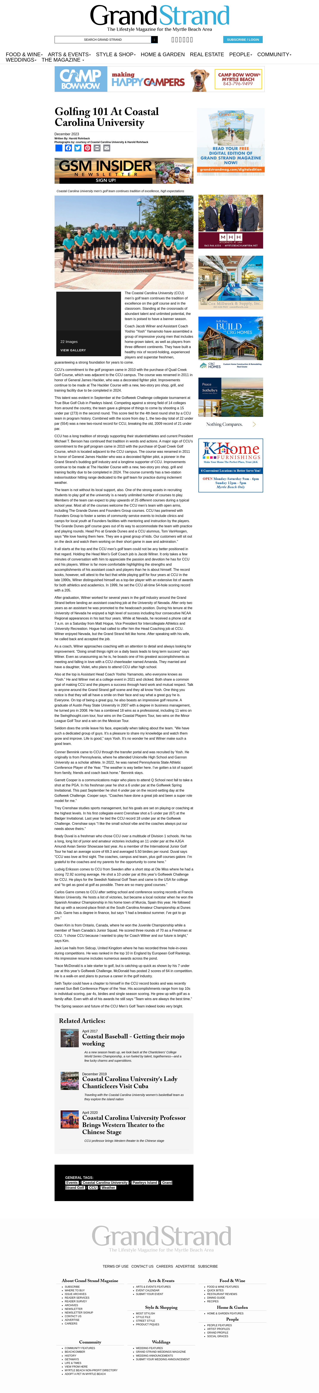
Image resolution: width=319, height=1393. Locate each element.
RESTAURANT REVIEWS (222, 1294)
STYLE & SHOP (115, 54)
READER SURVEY (76, 1301)
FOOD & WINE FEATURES (223, 1286)
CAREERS (164, 1266)
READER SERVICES (77, 1297)
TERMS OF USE (116, 1266)
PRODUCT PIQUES (147, 1324)
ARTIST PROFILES (218, 1329)
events (72, 1182)
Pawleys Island (145, 1182)
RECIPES (213, 1301)
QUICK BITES (215, 1290)
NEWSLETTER (74, 1309)
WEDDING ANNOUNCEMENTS (154, 1355)
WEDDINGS (21, 59)
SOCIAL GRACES (217, 1336)
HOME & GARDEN (163, 54)
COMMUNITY (274, 54)
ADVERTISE (185, 1266)
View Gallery (73, 350)
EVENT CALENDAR (147, 1290)
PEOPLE (240, 54)
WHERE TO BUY (75, 1290)
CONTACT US (142, 1266)
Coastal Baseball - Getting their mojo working (133, 1041)
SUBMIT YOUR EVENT (149, 1294)
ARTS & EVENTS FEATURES (153, 1286)
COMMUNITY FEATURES (80, 1348)
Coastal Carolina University (105, 1182)
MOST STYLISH (145, 1313)
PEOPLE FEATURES (219, 1325)
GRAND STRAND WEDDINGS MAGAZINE (161, 1351)
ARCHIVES (71, 1305)
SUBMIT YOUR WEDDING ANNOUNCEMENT (163, 1359)
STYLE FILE (143, 1317)
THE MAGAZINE (63, 59)
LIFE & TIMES (73, 1363)
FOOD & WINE (24, 54)
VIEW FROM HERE (76, 1366)
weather (108, 1187)
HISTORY (70, 1355)
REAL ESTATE (207, 54)
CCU (93, 1187)
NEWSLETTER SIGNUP (79, 1312)
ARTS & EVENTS (69, 54)
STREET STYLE (145, 1320)
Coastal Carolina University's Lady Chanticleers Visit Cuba (129, 1084)
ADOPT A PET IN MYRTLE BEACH (85, 1374)
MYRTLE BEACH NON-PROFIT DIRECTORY (91, 1370)
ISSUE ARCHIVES (75, 1294)
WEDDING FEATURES (149, 1348)
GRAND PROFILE (217, 1332)
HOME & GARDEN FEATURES (225, 1313)
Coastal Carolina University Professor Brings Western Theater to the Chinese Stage (134, 1126)
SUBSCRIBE (208, 1266)
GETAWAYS (72, 1359)
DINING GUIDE (216, 1297)
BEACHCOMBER (75, 1351)
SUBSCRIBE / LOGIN (243, 39)
